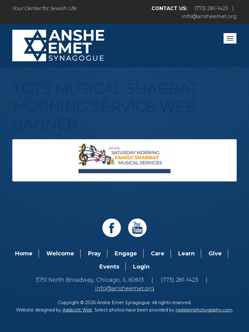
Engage (126, 253)
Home (24, 253)
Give (215, 253)
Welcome (60, 253)
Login (141, 266)
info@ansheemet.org (209, 16)
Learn (186, 253)
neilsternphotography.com (204, 310)
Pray (94, 253)
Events (109, 266)
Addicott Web (77, 310)
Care (157, 253)
